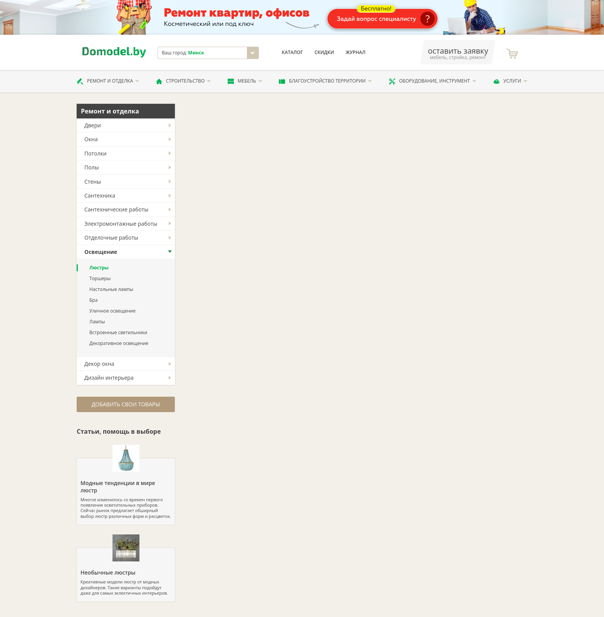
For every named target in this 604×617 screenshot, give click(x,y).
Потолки (95, 153)
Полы (91, 167)
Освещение (100, 251)
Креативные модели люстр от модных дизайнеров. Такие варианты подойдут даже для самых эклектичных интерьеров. (126, 572)
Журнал (355, 52)
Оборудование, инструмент (432, 81)
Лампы (97, 321)
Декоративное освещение (118, 343)
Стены (92, 181)
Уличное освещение (112, 311)
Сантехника (99, 195)
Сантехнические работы (116, 209)
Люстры (99, 267)
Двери (92, 125)
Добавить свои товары (126, 404)
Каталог (292, 52)
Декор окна (99, 363)
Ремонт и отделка (108, 81)
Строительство (183, 81)
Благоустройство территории (325, 81)
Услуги (510, 81)
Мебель (245, 81)
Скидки (324, 52)
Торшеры (100, 278)
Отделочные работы (111, 237)
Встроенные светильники (118, 332)
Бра (93, 300)
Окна (91, 139)
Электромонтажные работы (120, 223)
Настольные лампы (111, 289)
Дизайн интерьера (109, 377)
